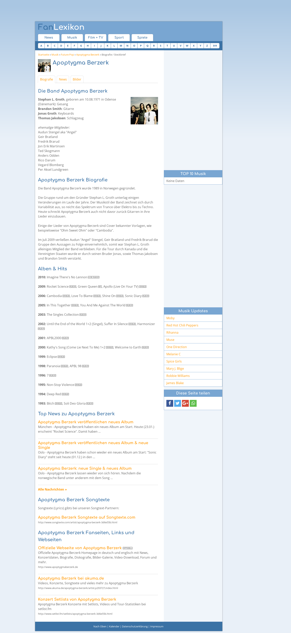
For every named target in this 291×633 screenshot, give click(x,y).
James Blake (175, 383)
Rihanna (172, 332)
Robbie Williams (178, 376)
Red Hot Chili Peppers (182, 325)
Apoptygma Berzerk (87, 54)
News (48, 37)
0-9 (215, 45)
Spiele (142, 37)
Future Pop (67, 54)
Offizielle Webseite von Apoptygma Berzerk (80, 548)
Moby (170, 318)
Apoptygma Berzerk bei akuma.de (71, 578)
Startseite (43, 54)
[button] (169, 403)
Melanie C (173, 354)
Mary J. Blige (175, 368)
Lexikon (61, 27)
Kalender (114, 626)
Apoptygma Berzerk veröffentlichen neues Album (85, 422)
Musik (72, 37)
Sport (119, 37)
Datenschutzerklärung (135, 626)
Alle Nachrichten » (52, 489)
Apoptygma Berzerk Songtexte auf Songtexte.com (86, 517)
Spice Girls (174, 361)
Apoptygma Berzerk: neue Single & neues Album (85, 468)
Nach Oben (99, 626)
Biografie (46, 79)
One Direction (176, 347)
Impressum (156, 626)
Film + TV (95, 37)
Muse (170, 340)
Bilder (77, 79)
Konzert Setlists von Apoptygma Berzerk (77, 599)
